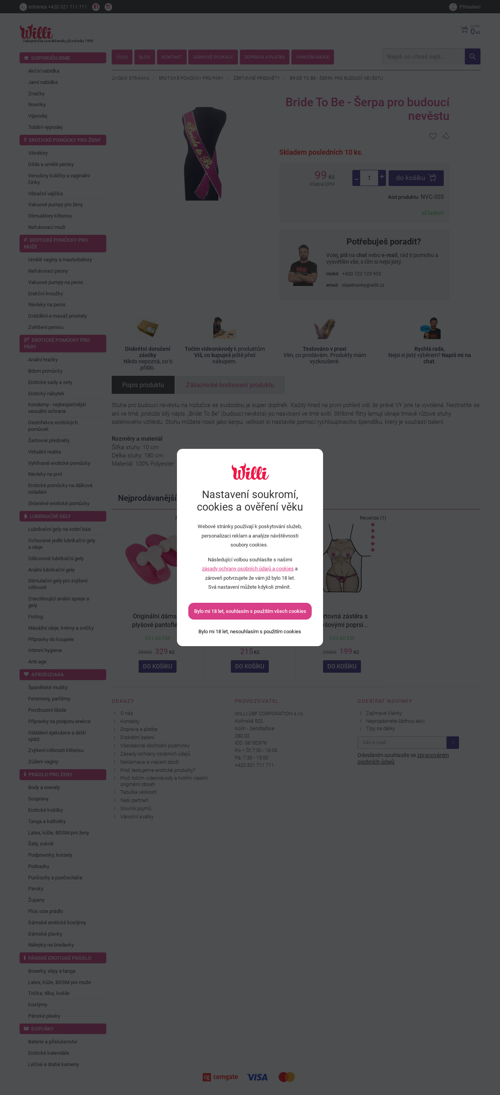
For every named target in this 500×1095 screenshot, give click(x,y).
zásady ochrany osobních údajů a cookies (248, 569)
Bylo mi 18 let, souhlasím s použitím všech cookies (250, 611)
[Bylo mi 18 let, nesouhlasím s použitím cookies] (249, 631)
